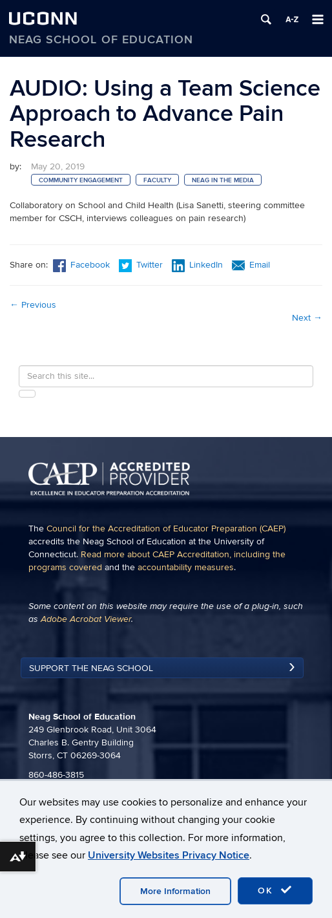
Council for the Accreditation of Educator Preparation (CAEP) (166, 528)
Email (251, 264)
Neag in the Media (223, 180)
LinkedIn (197, 264)
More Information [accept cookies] (175, 891)
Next (307, 317)
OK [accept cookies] (275, 890)
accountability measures (186, 567)
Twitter (142, 264)
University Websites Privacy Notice (168, 855)
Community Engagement (81, 180)
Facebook (81, 264)
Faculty (157, 180)
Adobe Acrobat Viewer (86, 619)
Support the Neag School (91, 668)
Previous (33, 304)
